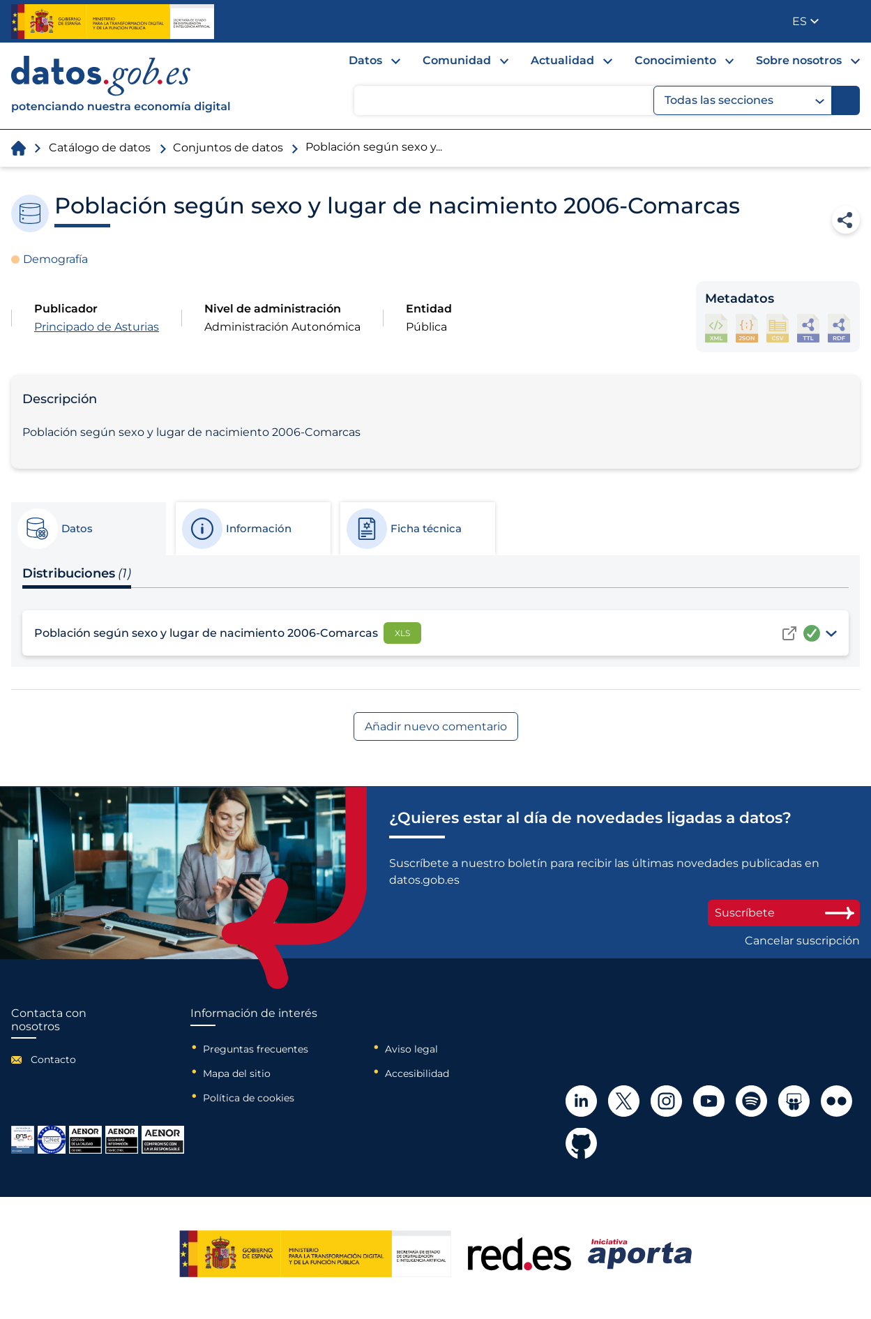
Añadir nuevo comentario (436, 726)
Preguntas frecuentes (255, 1049)
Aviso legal (411, 1049)
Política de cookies (248, 1098)
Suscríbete (784, 912)
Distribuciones (76, 573)
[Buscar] (846, 100)
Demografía (55, 259)
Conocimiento (675, 60)
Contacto (53, 1059)
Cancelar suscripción (802, 941)
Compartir (846, 220)
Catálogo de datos (100, 147)
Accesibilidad (417, 1073)
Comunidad (457, 60)
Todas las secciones (744, 100)
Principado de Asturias (96, 326)
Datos (365, 60)
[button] (805, 21)
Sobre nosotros (799, 60)
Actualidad (562, 60)
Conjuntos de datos (228, 147)
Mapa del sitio (237, 1073)
